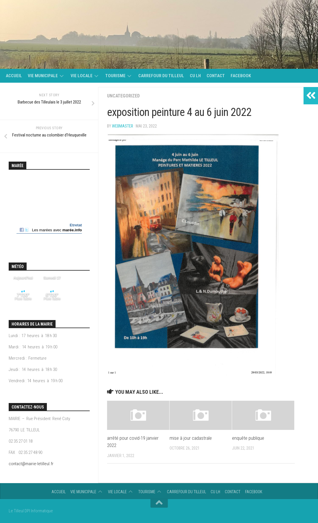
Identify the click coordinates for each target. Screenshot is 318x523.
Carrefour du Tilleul (161, 75)
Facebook (241, 75)
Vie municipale (43, 75)
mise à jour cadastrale (191, 438)
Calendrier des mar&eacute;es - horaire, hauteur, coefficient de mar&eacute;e (49, 210)
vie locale (82, 75)
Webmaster (122, 126)
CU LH (195, 75)
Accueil (14, 75)
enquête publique (248, 438)
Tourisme (115, 75)
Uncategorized (123, 96)
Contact (216, 75)
